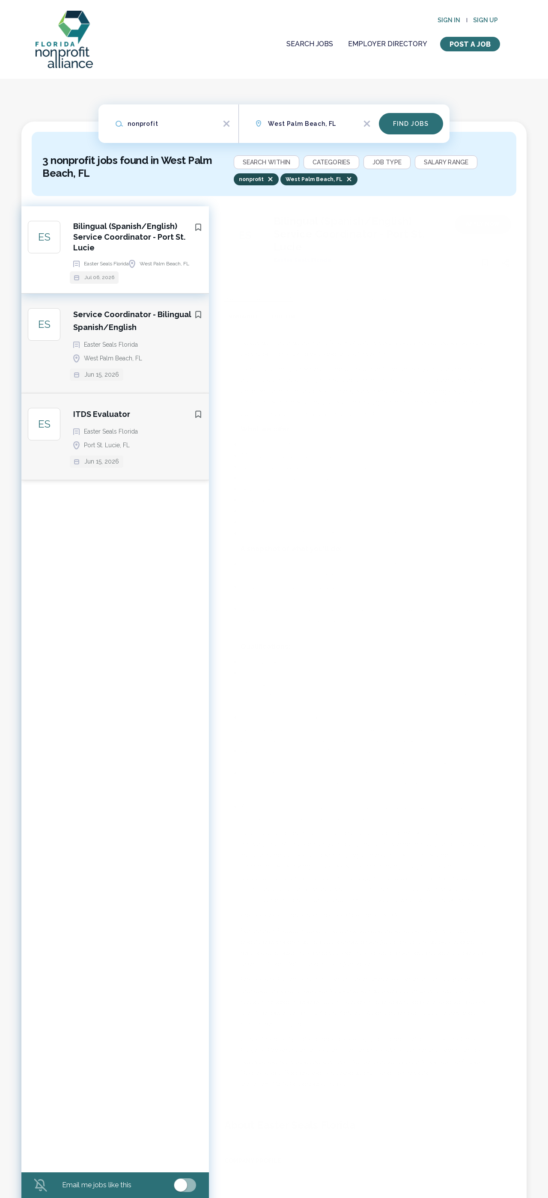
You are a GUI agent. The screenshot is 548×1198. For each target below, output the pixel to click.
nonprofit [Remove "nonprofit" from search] (251, 179)
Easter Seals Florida (302, 260)
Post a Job (470, 44)
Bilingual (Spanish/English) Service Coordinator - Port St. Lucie (129, 240)
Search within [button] (266, 162)
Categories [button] (331, 162)
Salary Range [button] (446, 162)
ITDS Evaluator (101, 439)
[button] (505, 264)
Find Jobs (411, 123)
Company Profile (252, 1160)
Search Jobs (309, 44)
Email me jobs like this (96, 1185)
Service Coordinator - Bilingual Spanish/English (132, 346)
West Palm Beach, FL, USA (258, 299)
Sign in (449, 20)
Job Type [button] (387, 162)
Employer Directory (387, 44)
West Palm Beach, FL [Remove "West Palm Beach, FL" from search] (314, 179)
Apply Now (483, 224)
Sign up (485, 20)
